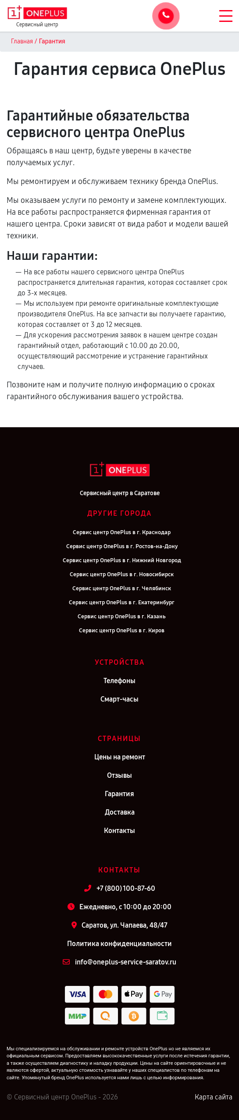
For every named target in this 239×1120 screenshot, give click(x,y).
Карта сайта (213, 1097)
